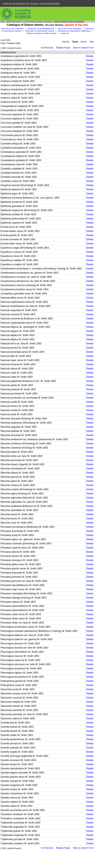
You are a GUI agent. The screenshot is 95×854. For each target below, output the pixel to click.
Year (91, 41)
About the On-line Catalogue (12, 29)
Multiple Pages (63, 47)
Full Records (47, 47)
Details (89, 56)
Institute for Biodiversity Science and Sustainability (31, 3)
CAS (3, 22)
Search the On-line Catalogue (69, 29)
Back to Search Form (83, 47)
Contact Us (64, 33)
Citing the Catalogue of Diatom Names (41, 33)
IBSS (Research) (14, 22)
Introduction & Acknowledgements (40, 29)
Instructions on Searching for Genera (39, 31)
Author (84, 41)
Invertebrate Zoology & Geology (38, 22)
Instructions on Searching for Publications (74, 31)
